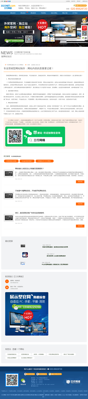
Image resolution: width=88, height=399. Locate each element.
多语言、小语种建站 (39, 354)
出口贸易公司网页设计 (26, 357)
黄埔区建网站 (74, 391)
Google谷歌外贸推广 (27, 161)
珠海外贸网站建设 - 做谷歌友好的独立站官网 (55, 247)
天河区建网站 (20, 391)
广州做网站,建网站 (12, 391)
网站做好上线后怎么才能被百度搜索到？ (29, 168)
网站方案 (64, 13)
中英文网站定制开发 (54, 354)
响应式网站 (54, 13)
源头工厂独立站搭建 (69, 354)
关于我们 (75, 13)
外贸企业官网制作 (11, 357)
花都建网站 (57, 391)
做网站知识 (85, 1)
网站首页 (12, 13)
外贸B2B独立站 (25, 354)
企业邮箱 (68, 1)
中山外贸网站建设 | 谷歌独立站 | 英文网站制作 (55, 264)
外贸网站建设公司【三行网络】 (14, 64)
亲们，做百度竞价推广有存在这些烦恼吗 (29, 213)
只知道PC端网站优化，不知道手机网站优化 (30, 191)
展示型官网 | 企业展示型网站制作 (56, 256)
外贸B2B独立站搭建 (11, 161)
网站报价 (23, 13)
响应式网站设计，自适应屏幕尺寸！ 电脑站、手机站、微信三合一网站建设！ (32, 7)
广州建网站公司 (4, 391)
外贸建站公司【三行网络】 (44, 161)
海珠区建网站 (33, 391)
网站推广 (79, 1)
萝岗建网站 (80, 391)
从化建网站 (63, 391)
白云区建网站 (39, 391)
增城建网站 (68, 391)
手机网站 (43, 13)
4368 (27, 64)
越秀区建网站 (26, 391)
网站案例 (33, 13)
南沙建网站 (51, 391)
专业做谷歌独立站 (11, 354)
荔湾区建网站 (46, 391)
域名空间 (73, 1)
